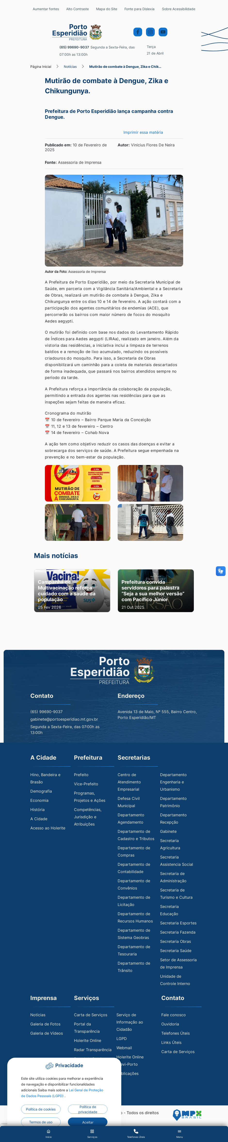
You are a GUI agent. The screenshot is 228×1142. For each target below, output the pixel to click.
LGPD (121, 1038)
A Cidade (38, 818)
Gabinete (168, 831)
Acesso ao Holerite (47, 828)
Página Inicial (40, 66)
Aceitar (87, 1122)
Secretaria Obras (175, 941)
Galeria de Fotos (45, 1024)
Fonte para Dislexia (140, 9)
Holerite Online (87, 1040)
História (37, 809)
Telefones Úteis (175, 1033)
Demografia (41, 791)
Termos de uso (40, 1122)
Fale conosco (173, 1015)
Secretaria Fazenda (177, 932)
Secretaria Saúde (175, 950)
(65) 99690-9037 (74, 47)
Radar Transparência (93, 1049)
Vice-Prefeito (86, 783)
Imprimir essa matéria (143, 132)
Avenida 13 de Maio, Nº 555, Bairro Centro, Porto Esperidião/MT (157, 714)
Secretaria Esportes (178, 923)
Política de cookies (41, 1109)
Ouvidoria (170, 1024)
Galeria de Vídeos (46, 1033)
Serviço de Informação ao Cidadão (129, 1022)
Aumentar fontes (46, 9)
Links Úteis (171, 1042)
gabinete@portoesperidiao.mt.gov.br (64, 719)
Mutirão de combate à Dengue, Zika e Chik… (125, 66)
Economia (39, 800)
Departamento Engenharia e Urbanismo (173, 782)
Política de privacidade (87, 1109)
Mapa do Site (106, 9)
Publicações (127, 1073)
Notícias (70, 66)
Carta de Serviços (90, 1015)
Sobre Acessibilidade (178, 9)
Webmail (124, 1048)
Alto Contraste (77, 9)
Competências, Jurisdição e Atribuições (87, 817)
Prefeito (81, 774)
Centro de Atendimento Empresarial (129, 782)
